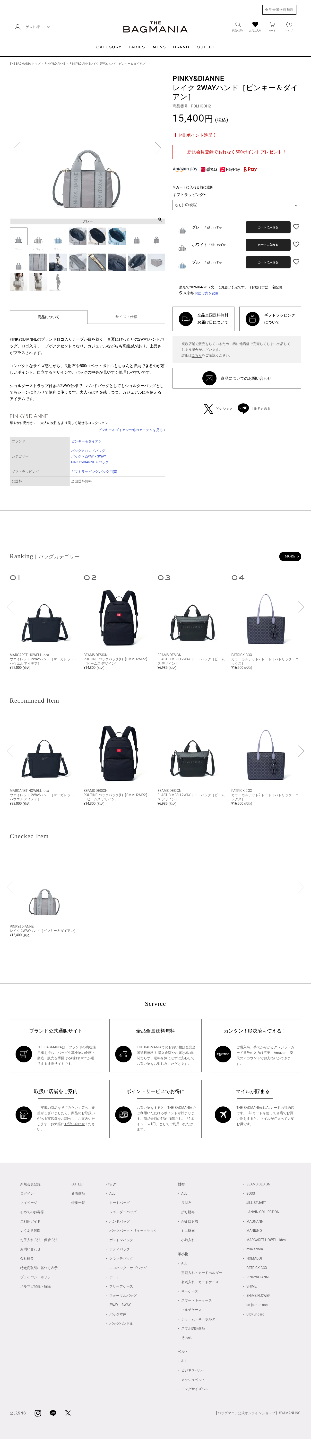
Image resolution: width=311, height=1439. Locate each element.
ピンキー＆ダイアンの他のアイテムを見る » (131, 430)
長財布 (186, 1203)
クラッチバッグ (121, 1258)
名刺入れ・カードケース (200, 1282)
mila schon (254, 1249)
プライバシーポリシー (37, 1277)
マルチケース (191, 1310)
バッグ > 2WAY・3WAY (88, 456)
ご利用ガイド (30, 1221)
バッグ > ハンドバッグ (88, 451)
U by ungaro (255, 1314)
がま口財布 (189, 1221)
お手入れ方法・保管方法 (39, 1240)
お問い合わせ (74, 1124)
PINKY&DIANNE (55, 63)
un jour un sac (257, 1305)
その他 (186, 1338)
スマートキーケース (196, 1300)
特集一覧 (78, 1203)
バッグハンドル (121, 1323)
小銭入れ (188, 1240)
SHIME (251, 1286)
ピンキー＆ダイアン (86, 441)
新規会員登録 (30, 1184)
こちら (197, 355)
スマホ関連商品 (193, 1328)
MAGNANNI (255, 1221)
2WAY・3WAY (120, 1305)
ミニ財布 (188, 1231)
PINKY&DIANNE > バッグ (90, 462)
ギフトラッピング (190, 194)
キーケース (189, 1291)
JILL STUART (256, 1203)
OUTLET (77, 1184)
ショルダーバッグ (123, 1212)
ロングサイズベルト (196, 1389)
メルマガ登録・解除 (35, 1286)
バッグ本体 (117, 1314)
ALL (112, 1193)
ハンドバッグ (119, 1221)
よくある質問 (30, 1231)
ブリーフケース (121, 1286)
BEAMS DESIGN (258, 1184)
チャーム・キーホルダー (200, 1319)
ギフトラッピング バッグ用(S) (94, 472)
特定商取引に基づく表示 (39, 1268)
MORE (290, 556)
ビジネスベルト (193, 1370)
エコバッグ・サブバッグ (128, 1268)
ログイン (27, 1193)
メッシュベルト (193, 1380)
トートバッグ (119, 1203)
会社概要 (27, 1258)
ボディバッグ (119, 1249)
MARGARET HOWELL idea (266, 1240)
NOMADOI (254, 1258)
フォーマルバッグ (123, 1296)
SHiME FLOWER (258, 1296)
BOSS (250, 1193)
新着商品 (78, 1193)
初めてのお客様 (32, 1212)
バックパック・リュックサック (133, 1231)
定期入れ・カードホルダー (201, 1273)
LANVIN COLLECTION (262, 1212)
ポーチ (114, 1277)
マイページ (28, 1203)
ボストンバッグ (121, 1240)
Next (158, 148)
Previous (17, 148)
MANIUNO (254, 1231)
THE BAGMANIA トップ (25, 63)
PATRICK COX (256, 1268)
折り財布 (188, 1212)
